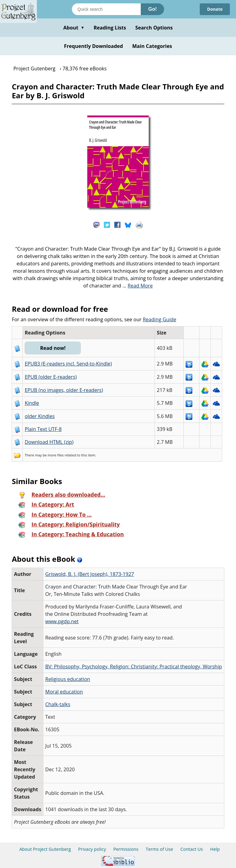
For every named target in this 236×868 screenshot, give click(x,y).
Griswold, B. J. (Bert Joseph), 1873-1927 (89, 574)
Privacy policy (92, 849)
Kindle (32, 403)
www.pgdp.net (62, 621)
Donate (214, 9)
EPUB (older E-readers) (51, 376)
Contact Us (191, 849)
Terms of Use (159, 849)
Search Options (154, 27)
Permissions (126, 849)
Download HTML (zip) (49, 442)
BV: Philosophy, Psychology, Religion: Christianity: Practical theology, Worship (133, 666)
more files (56, 455)
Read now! (53, 348)
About (74, 27)
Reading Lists (110, 27)
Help (215, 849)
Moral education (64, 691)
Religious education (67, 679)
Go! (152, 9)
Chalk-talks (57, 704)
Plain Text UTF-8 (43, 429)
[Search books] (106, 9)
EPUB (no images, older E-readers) (64, 390)
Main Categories (152, 46)
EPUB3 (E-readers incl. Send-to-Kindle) (68, 363)
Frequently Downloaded (93, 46)
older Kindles (40, 416)
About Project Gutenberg (45, 849)
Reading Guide (159, 319)
